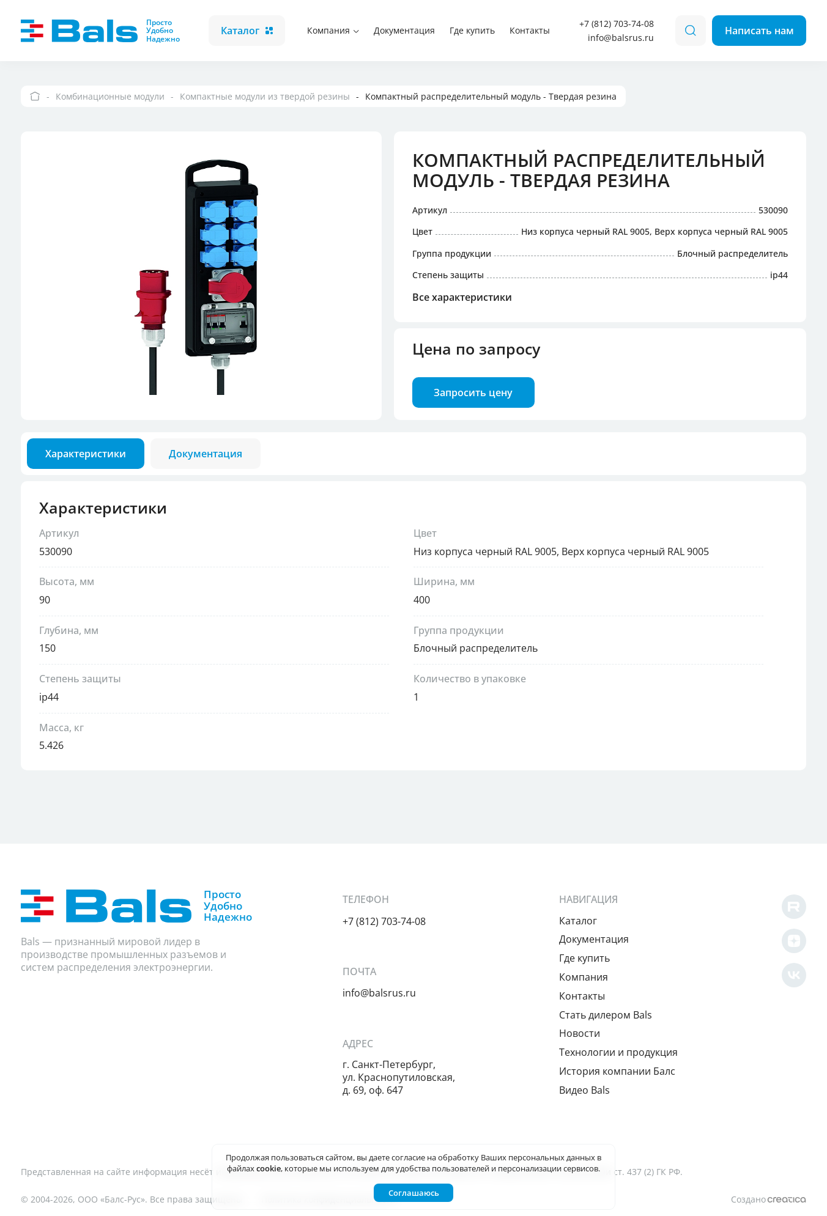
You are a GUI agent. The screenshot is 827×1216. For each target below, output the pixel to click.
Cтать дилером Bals (605, 1015)
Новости (579, 1033)
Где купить (472, 30)
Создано (768, 1199)
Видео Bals (584, 1090)
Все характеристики (462, 297)
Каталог (247, 30)
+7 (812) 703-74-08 (616, 23)
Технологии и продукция (618, 1052)
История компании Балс (617, 1071)
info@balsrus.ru (621, 37)
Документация (404, 30)
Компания (333, 30)
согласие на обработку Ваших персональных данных (493, 1157)
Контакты (530, 30)
